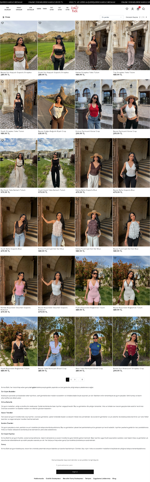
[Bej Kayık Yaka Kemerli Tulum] (18, 163)
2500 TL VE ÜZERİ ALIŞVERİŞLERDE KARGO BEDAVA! (98, 2)
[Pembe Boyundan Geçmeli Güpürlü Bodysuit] (18, 280)
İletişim (88, 479)
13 (82, 379)
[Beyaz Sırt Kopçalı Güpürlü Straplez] (18, 45)
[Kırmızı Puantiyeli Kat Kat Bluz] (56, 221)
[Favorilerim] (127, 8)
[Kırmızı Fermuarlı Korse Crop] (93, 104)
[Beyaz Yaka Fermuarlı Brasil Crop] (56, 341)
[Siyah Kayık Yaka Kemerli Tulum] (56, 163)
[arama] (144, 8)
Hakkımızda (39, 479)
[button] (19, 9)
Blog (114, 479)
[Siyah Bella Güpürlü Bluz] (18, 221)
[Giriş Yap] (133, 8)
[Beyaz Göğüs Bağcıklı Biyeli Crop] (56, 104)
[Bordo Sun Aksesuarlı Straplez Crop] (131, 341)
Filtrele (6, 17)
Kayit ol (75, 472)
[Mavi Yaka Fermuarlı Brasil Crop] (93, 341)
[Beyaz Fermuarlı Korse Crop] (131, 104)
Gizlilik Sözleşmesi (53, 479)
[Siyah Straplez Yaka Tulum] (18, 104)
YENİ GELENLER (7, 9)
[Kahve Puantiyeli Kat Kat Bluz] (93, 221)
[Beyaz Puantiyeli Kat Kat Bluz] (131, 221)
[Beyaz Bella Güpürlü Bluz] (131, 163)
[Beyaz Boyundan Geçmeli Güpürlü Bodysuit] (56, 280)
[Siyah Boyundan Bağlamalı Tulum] (18, 341)
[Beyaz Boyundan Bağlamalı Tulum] (131, 280)
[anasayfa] (75, 9)
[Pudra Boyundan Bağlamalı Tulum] (93, 280)
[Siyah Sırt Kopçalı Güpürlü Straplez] (56, 45)
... (78, 379)
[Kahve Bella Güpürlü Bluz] (93, 163)
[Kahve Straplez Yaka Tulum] (93, 45)
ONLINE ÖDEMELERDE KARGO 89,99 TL (51, 2)
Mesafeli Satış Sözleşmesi (73, 479)
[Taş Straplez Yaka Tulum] (131, 45)
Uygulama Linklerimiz (101, 479)
